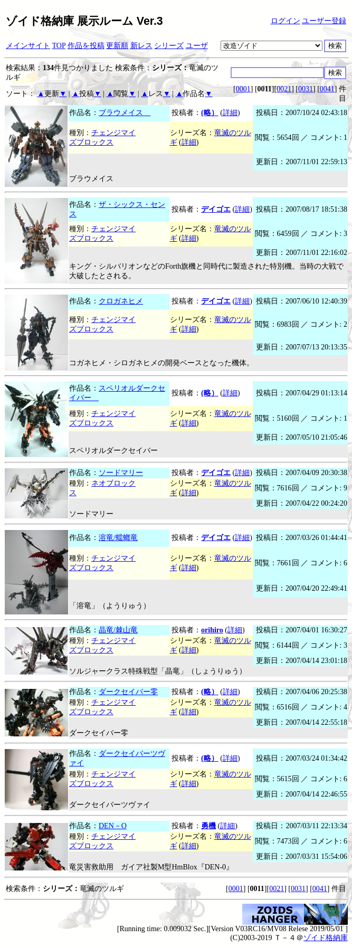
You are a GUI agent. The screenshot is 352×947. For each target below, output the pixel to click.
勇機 (208, 826)
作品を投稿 (86, 46)
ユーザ (197, 46)
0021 (284, 89)
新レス (141, 46)
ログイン (285, 21)
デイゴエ (216, 209)
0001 (243, 89)
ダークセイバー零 (128, 692)
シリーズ (169, 46)
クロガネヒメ (121, 301)
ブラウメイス (124, 113)
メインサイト (28, 46)
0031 (305, 89)
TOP (59, 46)
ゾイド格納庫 (325, 938)
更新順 (117, 46)
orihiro (212, 630)
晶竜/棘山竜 (118, 630)
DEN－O (113, 826)
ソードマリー (121, 473)
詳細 (230, 113)
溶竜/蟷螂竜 (118, 538)
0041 (327, 89)
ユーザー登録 (324, 21)
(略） (209, 113)
